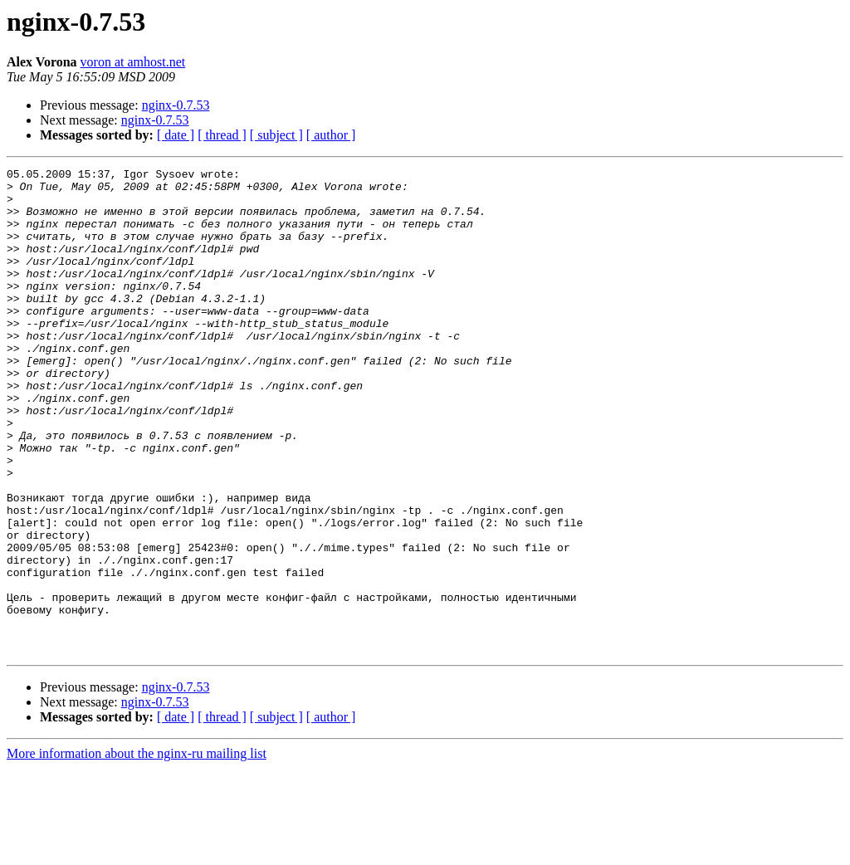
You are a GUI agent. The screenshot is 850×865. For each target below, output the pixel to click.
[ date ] (175, 135)
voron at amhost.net (133, 62)
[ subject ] (276, 135)
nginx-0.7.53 (176, 105)
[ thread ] (222, 135)
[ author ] (331, 135)
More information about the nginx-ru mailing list (136, 850)
